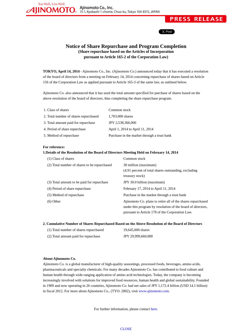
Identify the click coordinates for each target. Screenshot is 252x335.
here (154, 309)
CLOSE (126, 329)
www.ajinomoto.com (154, 291)
